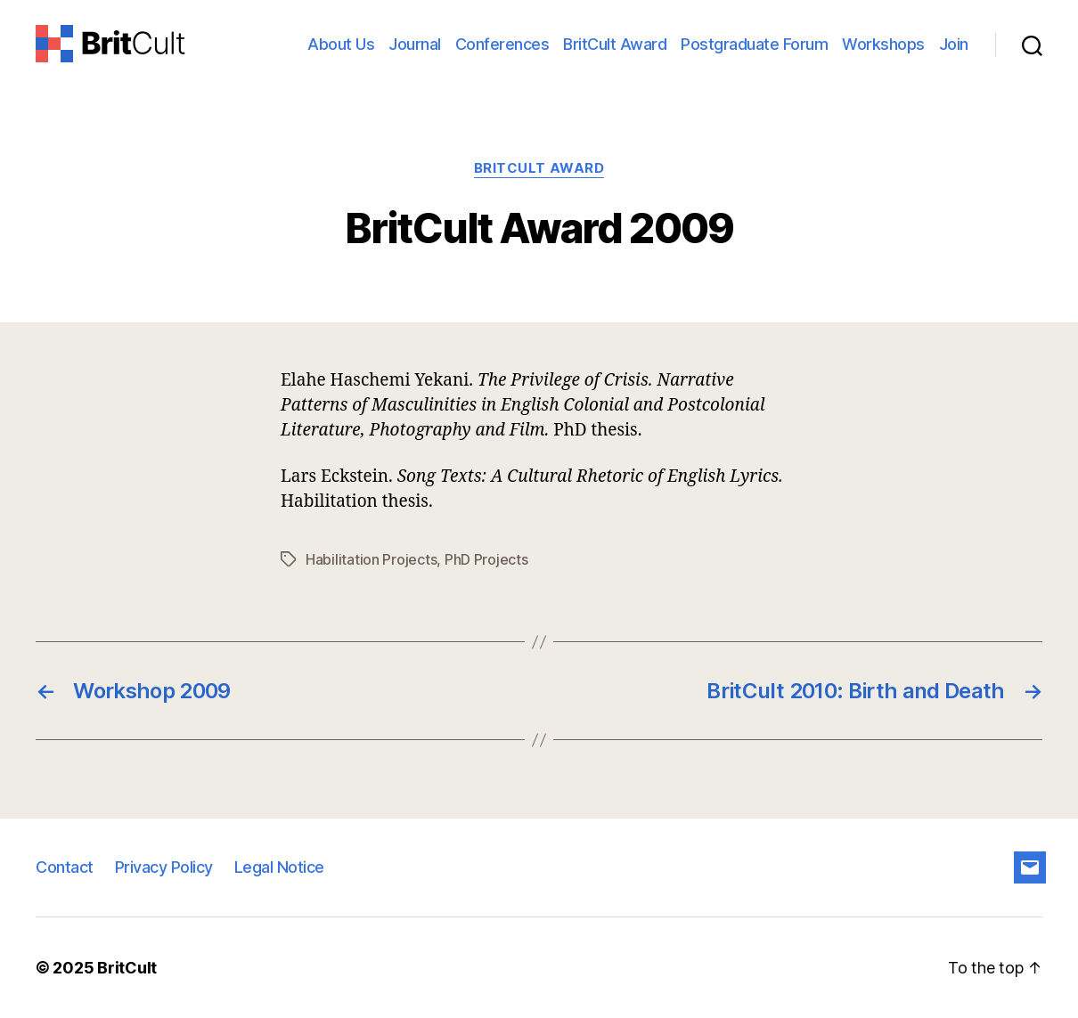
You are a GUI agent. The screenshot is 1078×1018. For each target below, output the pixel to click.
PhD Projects (486, 559)
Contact (65, 867)
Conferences (502, 44)
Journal (414, 44)
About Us (340, 44)
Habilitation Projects (371, 559)
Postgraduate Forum (754, 44)
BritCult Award (614, 44)
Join (953, 44)
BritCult (127, 967)
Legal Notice (279, 867)
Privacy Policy (164, 867)
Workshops (883, 44)
